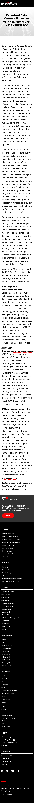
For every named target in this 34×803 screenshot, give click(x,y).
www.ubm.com (10, 478)
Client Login (6, 737)
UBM (7, 398)
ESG (2, 724)
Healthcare (5, 567)
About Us (4, 706)
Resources (5, 685)
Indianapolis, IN (6, 645)
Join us (8, 515)
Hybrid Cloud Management (10, 618)
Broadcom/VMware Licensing (11, 539)
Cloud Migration (6, 551)
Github (4, 746)
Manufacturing (6, 573)
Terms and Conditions (8, 786)
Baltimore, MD (6, 648)
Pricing (3, 696)
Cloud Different (6, 679)
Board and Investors (8, 718)
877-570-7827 (6, 756)
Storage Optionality (7, 534)
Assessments (5, 699)
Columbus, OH (6, 657)
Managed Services (7, 615)
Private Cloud (5, 624)
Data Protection (6, 557)
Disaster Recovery (7, 606)
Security (4, 629)
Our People (5, 676)
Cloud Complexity (7, 548)
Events (3, 712)
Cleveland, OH (6, 654)
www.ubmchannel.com (14, 404)
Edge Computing (6, 609)
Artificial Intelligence (8, 592)
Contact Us (5, 759)
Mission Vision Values (8, 721)
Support (4, 764)
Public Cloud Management (10, 536)
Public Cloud (5, 626)
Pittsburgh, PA (6, 660)
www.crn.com (24, 281)
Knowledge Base (8, 740)
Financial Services (7, 570)
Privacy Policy (5, 791)
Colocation (5, 597)
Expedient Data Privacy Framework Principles (15, 788)
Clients (3, 687)
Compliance (5, 600)
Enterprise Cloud (6, 612)
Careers (4, 709)
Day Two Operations (8, 554)
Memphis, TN (5, 663)
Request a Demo (6, 762)
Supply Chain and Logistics (10, 581)
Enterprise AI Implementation (10, 542)
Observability (5, 621)
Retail (3, 576)
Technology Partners (8, 693)
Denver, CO (5, 642)
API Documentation (9, 743)
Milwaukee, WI (6, 666)
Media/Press (5, 727)
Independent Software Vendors (11, 579)
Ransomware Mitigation (9, 545)
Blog (2, 682)
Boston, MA (5, 651)
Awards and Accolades (9, 690)
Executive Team (6, 715)
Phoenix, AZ (5, 640)
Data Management (7, 603)
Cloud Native (5, 595)
